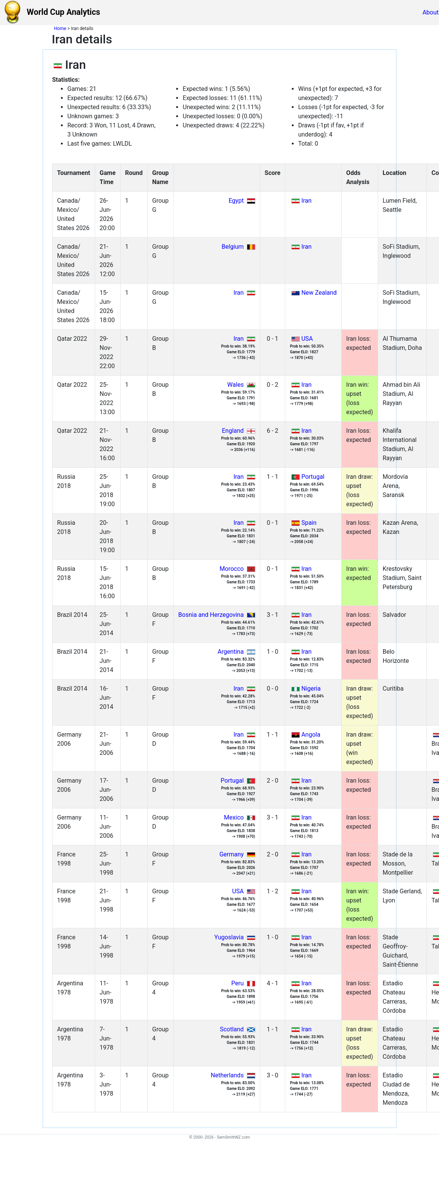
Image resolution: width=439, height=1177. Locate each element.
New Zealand (319, 292)
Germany (232, 854)
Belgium (233, 246)
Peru (237, 983)
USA (307, 338)
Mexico (234, 817)
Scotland (232, 1029)
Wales (235, 384)
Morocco (231, 568)
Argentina (231, 651)
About (430, 12)
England (232, 430)
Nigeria (311, 688)
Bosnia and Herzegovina (211, 614)
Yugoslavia (228, 937)
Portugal (312, 476)
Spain (309, 522)
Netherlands (227, 1075)
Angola (310, 734)
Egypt (236, 200)
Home (60, 28)
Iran (306, 200)
